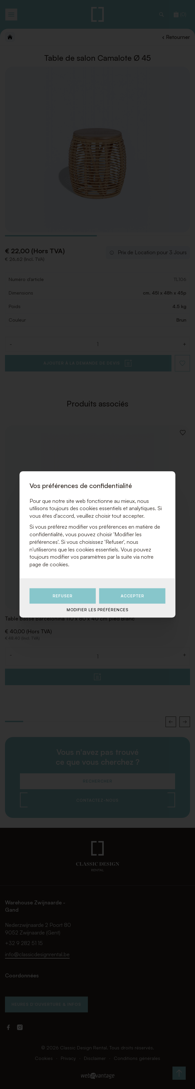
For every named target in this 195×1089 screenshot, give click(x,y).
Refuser (63, 595)
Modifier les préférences (97, 610)
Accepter (132, 595)
